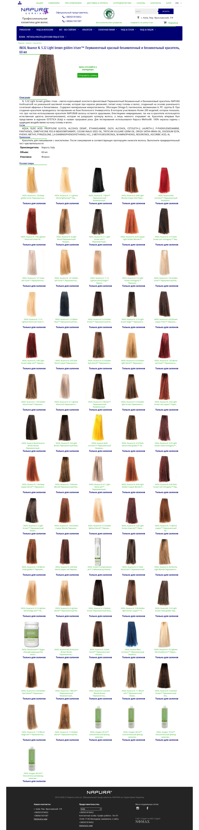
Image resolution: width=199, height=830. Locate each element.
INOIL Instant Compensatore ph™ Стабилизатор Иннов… (100, 568)
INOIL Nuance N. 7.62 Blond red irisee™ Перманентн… (166, 361)
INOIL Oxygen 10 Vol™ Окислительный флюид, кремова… (166, 734)
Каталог (29, 43)
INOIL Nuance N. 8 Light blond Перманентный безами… (66, 239)
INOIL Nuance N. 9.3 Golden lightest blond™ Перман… (99, 526)
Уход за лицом (147, 29)
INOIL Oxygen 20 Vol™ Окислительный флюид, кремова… (99, 734)
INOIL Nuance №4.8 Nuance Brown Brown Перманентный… (33, 445)
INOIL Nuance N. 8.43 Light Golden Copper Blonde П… (133, 485)
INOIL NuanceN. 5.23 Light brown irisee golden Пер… (166, 609)
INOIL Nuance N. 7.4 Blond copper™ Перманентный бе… (166, 528)
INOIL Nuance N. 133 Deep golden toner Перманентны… (33, 196)
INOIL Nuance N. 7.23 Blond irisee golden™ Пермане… (33, 568)
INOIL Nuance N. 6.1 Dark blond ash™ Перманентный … (133, 569)
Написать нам (40, 819)
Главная (21, 43)
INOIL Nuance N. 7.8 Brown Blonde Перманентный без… (66, 485)
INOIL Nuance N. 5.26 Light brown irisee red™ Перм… (133, 526)
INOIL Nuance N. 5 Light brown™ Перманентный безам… (33, 528)
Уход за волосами (44, 29)
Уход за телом (127, 29)
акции (39, 3)
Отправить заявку (87, 75)
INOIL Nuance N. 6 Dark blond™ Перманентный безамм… (99, 652)
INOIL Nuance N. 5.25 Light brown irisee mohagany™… (166, 444)
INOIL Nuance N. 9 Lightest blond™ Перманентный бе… (66, 609)
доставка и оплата (97, 3)
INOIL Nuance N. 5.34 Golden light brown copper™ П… (133, 609)
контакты (155, 3)
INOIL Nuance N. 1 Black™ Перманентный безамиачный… (99, 198)
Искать (166, 11)
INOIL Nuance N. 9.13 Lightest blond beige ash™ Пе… (33, 609)
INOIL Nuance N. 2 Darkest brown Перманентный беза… (99, 609)
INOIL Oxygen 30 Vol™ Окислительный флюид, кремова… (132, 734)
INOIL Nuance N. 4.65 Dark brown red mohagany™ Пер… (166, 485)
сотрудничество (122, 3)
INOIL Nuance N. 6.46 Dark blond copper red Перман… (66, 568)
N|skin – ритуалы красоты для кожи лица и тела (41, 37)
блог (168, 3)
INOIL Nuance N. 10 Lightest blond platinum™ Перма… (165, 650)
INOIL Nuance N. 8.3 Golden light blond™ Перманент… (132, 361)
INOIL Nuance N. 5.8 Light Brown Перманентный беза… (66, 444)
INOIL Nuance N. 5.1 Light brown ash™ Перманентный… (99, 239)
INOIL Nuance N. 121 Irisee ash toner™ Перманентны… (33, 279)
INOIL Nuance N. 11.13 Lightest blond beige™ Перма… (99, 280)
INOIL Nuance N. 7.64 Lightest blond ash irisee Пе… (33, 237)
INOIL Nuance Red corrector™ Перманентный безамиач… (165, 198)
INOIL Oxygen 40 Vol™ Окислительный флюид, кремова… (33, 775)
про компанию (73, 3)
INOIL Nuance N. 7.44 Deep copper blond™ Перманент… (33, 485)
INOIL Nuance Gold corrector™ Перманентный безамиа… (99, 445)
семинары (54, 3)
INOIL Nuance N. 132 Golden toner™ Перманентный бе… (166, 279)
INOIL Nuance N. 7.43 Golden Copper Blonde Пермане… (66, 526)
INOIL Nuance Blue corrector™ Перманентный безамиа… (132, 652)
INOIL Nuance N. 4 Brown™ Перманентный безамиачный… (99, 404)
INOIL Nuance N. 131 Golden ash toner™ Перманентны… (66, 279)
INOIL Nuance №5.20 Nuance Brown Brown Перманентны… (66, 652)
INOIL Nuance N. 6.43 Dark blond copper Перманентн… (66, 361)
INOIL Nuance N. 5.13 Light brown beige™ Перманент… (132, 320)
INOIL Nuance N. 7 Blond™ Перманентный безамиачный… (66, 693)
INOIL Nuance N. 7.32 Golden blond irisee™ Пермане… (33, 403)
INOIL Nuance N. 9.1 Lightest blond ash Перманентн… (66, 403)
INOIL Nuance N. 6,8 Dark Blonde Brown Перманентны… (99, 693)
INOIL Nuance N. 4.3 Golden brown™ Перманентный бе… (99, 320)
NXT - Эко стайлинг (67, 29)
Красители (87, 29)
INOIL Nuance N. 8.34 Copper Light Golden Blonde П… (133, 237)
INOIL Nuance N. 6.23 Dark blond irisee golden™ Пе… (133, 444)
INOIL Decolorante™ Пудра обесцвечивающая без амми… (33, 652)
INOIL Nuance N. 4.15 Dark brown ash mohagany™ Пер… (165, 237)
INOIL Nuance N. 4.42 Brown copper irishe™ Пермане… (166, 320)
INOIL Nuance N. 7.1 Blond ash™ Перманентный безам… (133, 693)
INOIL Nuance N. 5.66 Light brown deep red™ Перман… (33, 361)
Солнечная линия (106, 29)
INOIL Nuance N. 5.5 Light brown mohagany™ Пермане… (132, 280)
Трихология (24, 29)
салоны (141, 3)
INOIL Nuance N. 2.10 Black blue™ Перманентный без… (66, 320)
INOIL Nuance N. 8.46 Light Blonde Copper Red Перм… (132, 196)
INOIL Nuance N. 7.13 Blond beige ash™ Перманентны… (33, 733)
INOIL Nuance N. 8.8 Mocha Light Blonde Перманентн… (165, 568)
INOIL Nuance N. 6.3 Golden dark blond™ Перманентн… (99, 361)
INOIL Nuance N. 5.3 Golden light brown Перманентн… (132, 403)
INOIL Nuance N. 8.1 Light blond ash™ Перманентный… (99, 487)
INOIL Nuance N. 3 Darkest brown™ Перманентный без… (166, 693)
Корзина (173, 23)
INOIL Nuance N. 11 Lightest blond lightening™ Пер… (66, 196)
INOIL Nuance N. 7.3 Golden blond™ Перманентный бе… (66, 733)
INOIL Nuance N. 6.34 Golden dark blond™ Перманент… (33, 691)
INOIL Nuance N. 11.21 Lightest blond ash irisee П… (33, 320)
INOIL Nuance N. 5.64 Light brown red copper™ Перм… (165, 403)
